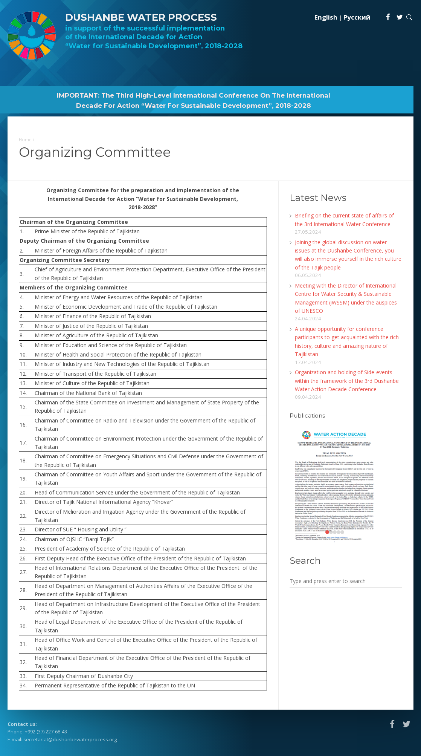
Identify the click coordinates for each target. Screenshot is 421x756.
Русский (357, 17)
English (325, 17)
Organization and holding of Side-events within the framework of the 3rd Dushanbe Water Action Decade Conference (347, 381)
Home (25, 139)
